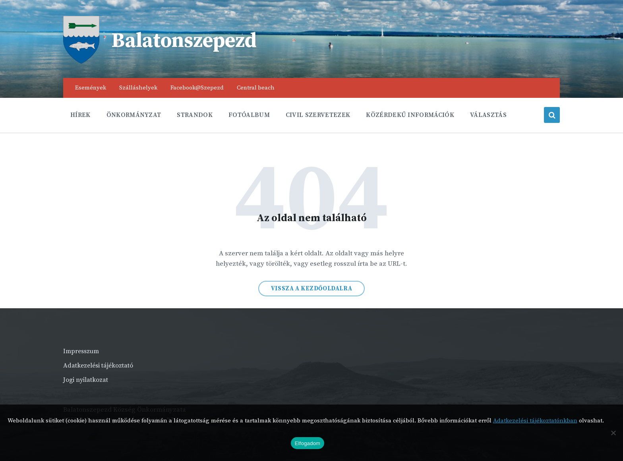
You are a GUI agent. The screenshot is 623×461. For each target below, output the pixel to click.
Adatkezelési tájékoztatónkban (535, 420)
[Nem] (613, 433)
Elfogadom (307, 443)
